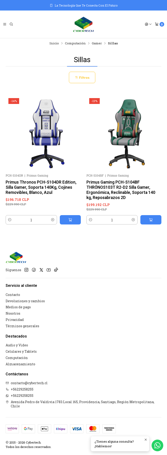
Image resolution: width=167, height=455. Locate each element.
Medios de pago (18, 307)
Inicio (54, 43)
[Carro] (159, 24)
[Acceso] (148, 24)
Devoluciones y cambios (25, 301)
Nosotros (13, 313)
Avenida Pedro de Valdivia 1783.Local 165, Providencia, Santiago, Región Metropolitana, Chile (80, 404)
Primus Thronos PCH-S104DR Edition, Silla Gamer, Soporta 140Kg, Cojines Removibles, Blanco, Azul (41, 187)
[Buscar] (11, 24)
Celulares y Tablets (21, 351)
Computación (75, 43)
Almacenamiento (20, 364)
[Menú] (5, 24)
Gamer (97, 43)
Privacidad (15, 319)
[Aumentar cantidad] (53, 219)
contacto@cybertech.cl (27, 383)
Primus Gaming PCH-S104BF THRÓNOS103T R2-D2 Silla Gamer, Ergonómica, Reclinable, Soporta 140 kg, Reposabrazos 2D (120, 190)
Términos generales (22, 326)
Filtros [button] (82, 77)
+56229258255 (19, 389)
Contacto (13, 294)
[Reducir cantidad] (10, 219)
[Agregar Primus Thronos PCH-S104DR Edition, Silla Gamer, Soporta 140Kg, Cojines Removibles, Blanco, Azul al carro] (70, 219)
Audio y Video (17, 345)
